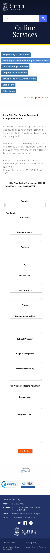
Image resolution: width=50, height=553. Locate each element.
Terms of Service (10, 542)
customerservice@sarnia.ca (23, 517)
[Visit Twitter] (19, 523)
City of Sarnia (13, 7)
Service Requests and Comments (12, 548)
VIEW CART (29, 97)
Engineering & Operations (16, 54)
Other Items (8, 91)
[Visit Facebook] (25, 523)
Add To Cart (25, 451)
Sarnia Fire (8, 85)
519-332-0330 (18, 503)
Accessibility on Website (36, 547)
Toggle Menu (44, 5)
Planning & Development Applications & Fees (25, 60)
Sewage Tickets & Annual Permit (19, 79)
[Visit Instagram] (31, 523)
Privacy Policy (31, 542)
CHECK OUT (42, 97)
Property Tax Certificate (14, 73)
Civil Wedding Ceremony (15, 66)
